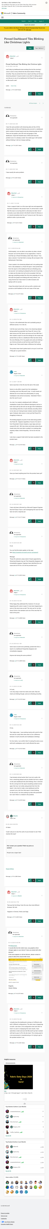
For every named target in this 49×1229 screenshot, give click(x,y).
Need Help (13, 85)
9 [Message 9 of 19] (14, 356)
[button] (30, 48)
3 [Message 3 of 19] (12, 917)
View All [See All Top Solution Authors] (8, 1136)
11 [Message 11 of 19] (15, 444)
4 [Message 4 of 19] (13, 993)
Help (35, 21)
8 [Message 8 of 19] (13, 293)
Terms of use (4, 1215)
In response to (17, 197)
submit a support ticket (13, 982)
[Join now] (10, 1097)
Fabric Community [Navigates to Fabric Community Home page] (19, 13)
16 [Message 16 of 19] (15, 575)
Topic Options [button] (39, 48)
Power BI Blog (10, 869)
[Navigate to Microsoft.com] (5, 13)
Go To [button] (40, 21)
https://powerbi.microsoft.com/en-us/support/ (25, 552)
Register (24, 21)
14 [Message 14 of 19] (15, 478)
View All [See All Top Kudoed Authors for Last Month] (8, 1171)
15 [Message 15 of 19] (15, 517)
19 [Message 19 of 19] (11, 145)
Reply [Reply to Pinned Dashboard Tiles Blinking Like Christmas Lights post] (39, 93)
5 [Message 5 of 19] (14, 1042)
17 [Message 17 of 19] (15, 618)
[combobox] (35, 24)
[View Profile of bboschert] (12, 56)
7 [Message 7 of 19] (12, 222)
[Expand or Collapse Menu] (2, 17)
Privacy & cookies (5, 1213)
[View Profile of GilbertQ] (15, 816)
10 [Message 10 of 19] (15, 800)
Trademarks (4, 1218)
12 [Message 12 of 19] (15, 699)
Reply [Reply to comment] (39, 149)
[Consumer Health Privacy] (24, 1224)
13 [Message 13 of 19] (15, 748)
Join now (4, 8)
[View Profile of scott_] (15, 371)
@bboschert (13, 945)
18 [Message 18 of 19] (15, 660)
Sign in (30, 21)
